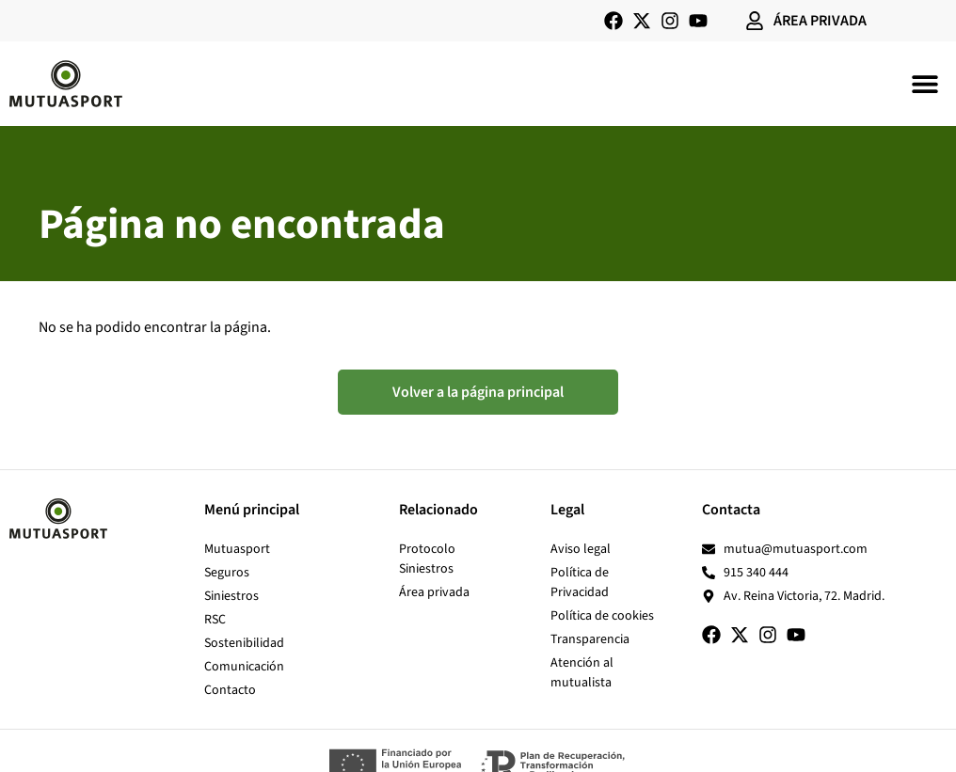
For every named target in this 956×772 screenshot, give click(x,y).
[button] (925, 83)
